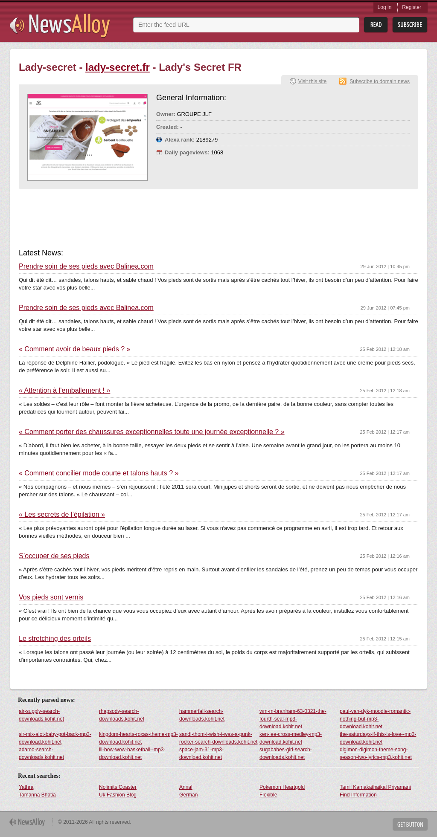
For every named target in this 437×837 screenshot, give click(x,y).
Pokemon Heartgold (282, 787)
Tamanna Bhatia (37, 795)
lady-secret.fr (117, 67)
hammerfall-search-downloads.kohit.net (201, 715)
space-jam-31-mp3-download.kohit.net (201, 753)
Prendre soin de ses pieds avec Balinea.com (86, 266)
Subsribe (410, 25)
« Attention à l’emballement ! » (64, 390)
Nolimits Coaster (118, 787)
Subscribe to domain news (380, 81)
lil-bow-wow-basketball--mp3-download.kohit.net (132, 753)
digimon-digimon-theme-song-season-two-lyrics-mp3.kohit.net (376, 753)
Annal (185, 787)
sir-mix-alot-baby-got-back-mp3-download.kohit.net (55, 738)
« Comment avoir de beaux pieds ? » (74, 349)
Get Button (410, 824)
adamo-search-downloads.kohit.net (41, 753)
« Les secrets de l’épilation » (62, 514)
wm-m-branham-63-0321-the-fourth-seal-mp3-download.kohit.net (292, 719)
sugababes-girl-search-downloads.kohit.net (285, 753)
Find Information (358, 795)
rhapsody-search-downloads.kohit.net (121, 715)
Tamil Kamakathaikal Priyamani (375, 787)
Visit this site (312, 81)
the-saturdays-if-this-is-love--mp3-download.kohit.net (378, 738)
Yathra (26, 787)
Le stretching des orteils (55, 638)
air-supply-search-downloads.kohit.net (41, 715)
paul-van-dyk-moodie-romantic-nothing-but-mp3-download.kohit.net (375, 719)
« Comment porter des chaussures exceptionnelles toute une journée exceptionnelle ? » (152, 432)
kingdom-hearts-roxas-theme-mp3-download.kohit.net (138, 738)
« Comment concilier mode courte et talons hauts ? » (98, 473)
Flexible (268, 795)
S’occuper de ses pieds (54, 556)
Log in (385, 7)
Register (411, 7)
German (188, 795)
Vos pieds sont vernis (51, 597)
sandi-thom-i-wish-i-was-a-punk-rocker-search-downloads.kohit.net (218, 738)
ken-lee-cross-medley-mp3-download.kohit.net (290, 738)
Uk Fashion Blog (118, 795)
